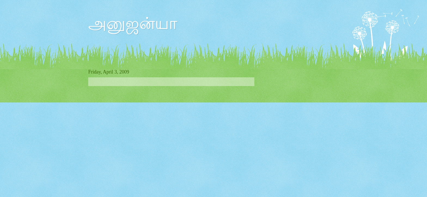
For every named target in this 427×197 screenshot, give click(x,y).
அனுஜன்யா (132, 23)
